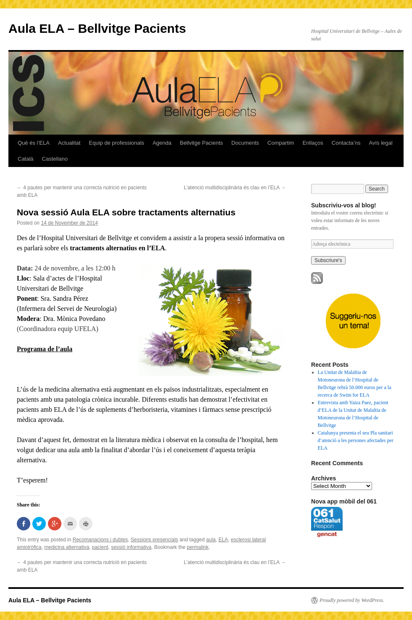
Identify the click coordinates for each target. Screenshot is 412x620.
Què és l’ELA (34, 143)
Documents (245, 143)
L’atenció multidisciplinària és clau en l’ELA (235, 188)
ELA (223, 540)
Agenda (162, 143)
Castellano (55, 159)
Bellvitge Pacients (201, 143)
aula (211, 540)
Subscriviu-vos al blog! (343, 205)
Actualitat (69, 143)
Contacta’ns (346, 143)
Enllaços (313, 143)
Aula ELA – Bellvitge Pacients (97, 28)
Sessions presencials (154, 540)
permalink (198, 547)
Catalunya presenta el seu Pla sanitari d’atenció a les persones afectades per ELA (356, 440)
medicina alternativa (66, 547)
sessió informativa (131, 547)
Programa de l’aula (44, 348)
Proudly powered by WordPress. (352, 600)
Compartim (280, 143)
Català (26, 159)
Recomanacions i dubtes (100, 540)
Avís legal (380, 143)
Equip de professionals (116, 143)
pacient (100, 547)
